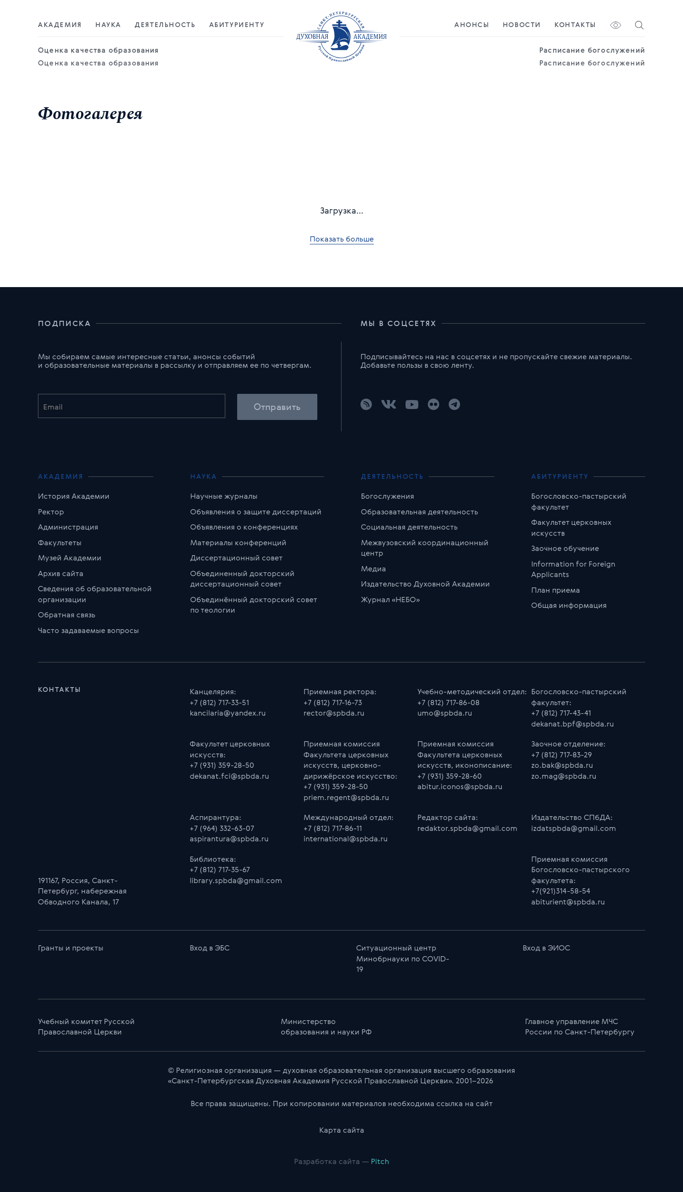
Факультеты (60, 542)
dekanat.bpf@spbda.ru (572, 723)
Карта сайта (341, 1130)
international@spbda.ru (346, 838)
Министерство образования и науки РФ (326, 1026)
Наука (108, 24)
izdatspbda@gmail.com (573, 828)
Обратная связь (66, 614)
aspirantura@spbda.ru (229, 838)
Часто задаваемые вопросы (88, 630)
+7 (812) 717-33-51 (219, 702)
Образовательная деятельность (419, 511)
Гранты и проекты (70, 947)
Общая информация (569, 605)
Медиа (373, 568)
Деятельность (165, 24)
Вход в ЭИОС (546, 947)
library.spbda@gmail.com (236, 880)
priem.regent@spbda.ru (346, 797)
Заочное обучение (565, 548)
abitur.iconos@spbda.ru (459, 786)
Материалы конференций (238, 542)
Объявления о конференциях (244, 527)
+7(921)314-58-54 (560, 890)
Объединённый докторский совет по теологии (253, 604)
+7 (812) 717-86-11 (333, 828)
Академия (60, 24)
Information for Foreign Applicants (573, 569)
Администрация (68, 527)
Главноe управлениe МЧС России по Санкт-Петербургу (580, 1026)
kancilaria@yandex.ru (228, 713)
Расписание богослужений (592, 50)
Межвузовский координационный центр (425, 548)
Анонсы (471, 24)
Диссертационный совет (236, 557)
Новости (522, 24)
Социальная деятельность (409, 527)
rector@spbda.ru (334, 713)
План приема (555, 590)
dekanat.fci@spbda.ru (229, 776)
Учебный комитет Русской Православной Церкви (86, 1026)
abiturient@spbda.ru (568, 901)
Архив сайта (60, 573)
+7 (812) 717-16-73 (333, 702)
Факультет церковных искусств (571, 527)
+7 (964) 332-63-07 (222, 828)
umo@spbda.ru (444, 713)
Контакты (575, 24)
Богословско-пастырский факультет (579, 501)
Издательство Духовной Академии (425, 583)
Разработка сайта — (341, 1161)
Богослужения (387, 496)
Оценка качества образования (98, 50)
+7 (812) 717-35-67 (220, 869)
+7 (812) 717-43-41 (561, 713)
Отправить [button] (277, 406)
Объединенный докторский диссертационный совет (242, 578)
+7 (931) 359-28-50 (222, 765)
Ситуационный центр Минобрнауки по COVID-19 (402, 958)
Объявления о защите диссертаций (256, 511)
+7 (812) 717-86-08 (448, 702)
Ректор (51, 511)
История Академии (74, 496)
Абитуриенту (237, 24)
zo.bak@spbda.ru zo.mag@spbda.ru (563, 770)
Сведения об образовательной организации (95, 594)
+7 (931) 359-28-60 (449, 776)
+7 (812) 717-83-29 (561, 754)
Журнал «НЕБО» (390, 599)
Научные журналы (224, 496)
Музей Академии (70, 557)
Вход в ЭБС (210, 947)
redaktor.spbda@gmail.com (467, 828)
